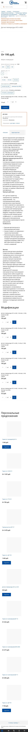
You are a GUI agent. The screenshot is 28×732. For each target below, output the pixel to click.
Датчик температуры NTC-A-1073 (10, 587)
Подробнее (6, 447)
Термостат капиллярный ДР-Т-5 (10, 674)
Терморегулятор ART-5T (8, 527)
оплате (18, 123)
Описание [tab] (5, 132)
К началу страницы (14, 722)
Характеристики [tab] (15, 132)
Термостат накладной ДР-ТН (9, 439)
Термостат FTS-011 (7, 499)
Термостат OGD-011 (7, 471)
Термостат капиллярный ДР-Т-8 (10, 619)
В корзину (5, 107)
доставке (12, 123)
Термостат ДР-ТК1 (7, 702)
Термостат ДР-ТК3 (7, 555)
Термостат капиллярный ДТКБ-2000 (11, 647)
